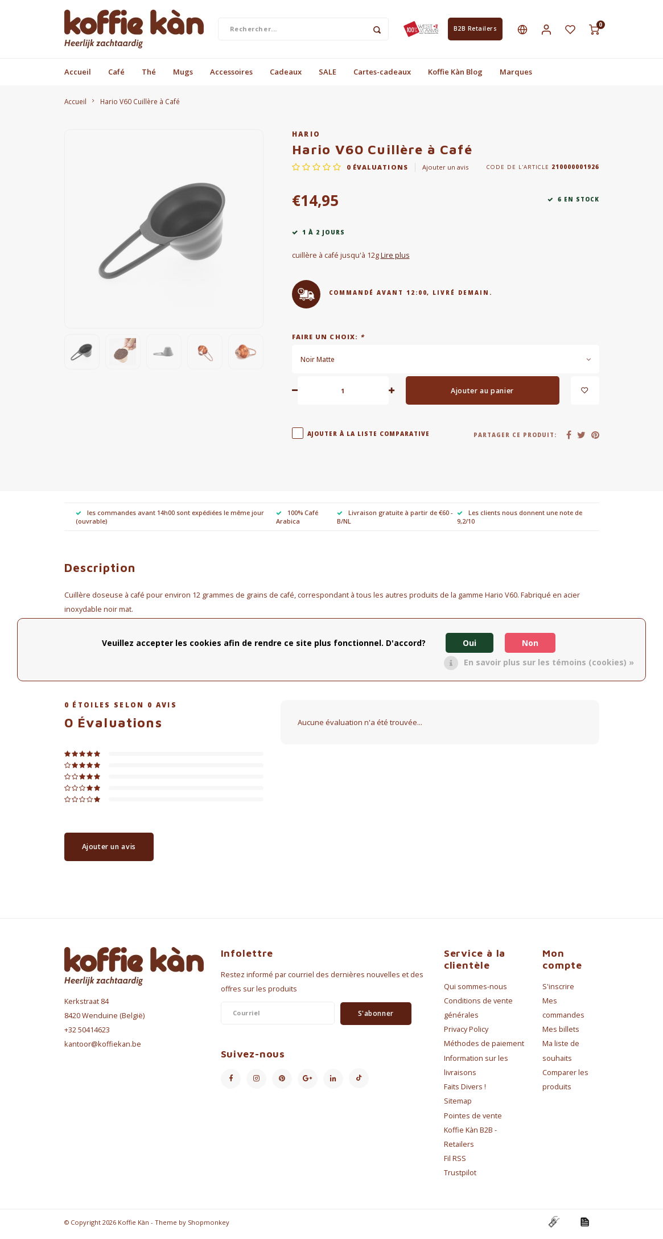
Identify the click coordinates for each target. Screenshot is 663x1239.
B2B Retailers (475, 31)
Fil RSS (455, 1162)
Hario (306, 137)
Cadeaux (286, 75)
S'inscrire (558, 990)
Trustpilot (460, 1177)
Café (116, 75)
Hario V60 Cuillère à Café (140, 104)
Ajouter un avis (445, 170)
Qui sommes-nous (475, 990)
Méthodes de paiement (484, 1047)
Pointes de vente (473, 1119)
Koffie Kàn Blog (455, 75)
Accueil (77, 75)
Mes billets (560, 1033)
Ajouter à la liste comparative (368, 438)
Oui (469, 642)
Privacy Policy (466, 1033)
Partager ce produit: (515, 438)
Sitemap (458, 1105)
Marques (516, 75)
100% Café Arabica (297, 520)
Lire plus (395, 259)
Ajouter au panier (482, 394)
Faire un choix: (328, 340)
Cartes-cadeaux (382, 75)
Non (530, 642)
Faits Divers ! (465, 1090)
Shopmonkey (208, 1225)
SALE (327, 75)
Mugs (183, 75)
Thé (149, 75)
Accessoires (231, 75)
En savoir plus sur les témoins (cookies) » (549, 662)
